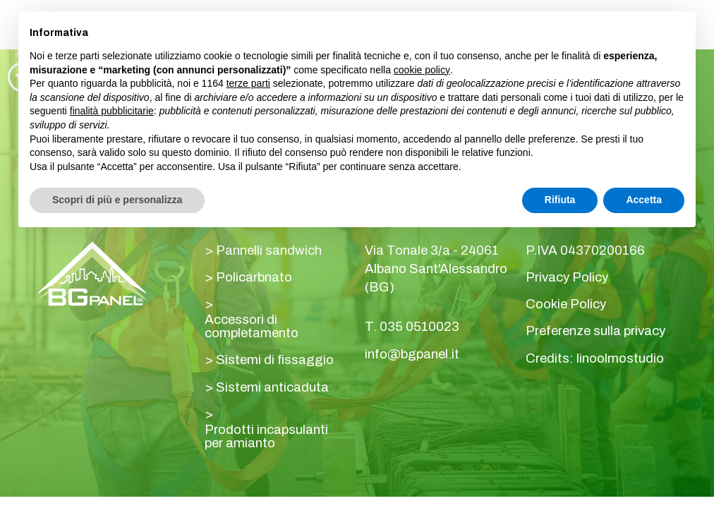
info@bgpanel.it (412, 354)
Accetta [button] (644, 199)
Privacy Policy (567, 277)
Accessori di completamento (251, 326)
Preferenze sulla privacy (595, 331)
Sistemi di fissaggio (275, 360)
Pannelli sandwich (269, 251)
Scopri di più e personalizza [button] (117, 199)
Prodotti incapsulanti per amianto (266, 436)
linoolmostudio (620, 358)
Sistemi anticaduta (272, 387)
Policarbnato (254, 277)
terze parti (248, 83)
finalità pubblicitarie (112, 110)
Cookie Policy (566, 304)
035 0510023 (419, 327)
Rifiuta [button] (560, 199)
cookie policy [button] (422, 69)
